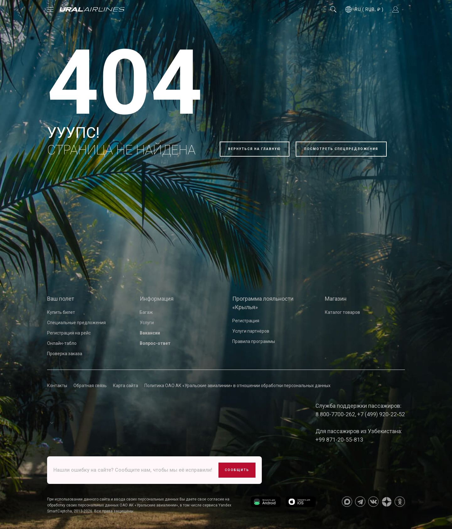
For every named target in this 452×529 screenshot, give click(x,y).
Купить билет (61, 312)
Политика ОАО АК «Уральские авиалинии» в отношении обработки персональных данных (237, 385)
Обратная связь (90, 385)
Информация (157, 298)
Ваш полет (60, 298)
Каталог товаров (342, 312)
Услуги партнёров (250, 331)
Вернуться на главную (254, 149)
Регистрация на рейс (69, 332)
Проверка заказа (64, 353)
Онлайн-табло (62, 343)
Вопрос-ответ (155, 343)
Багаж (146, 312)
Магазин (336, 298)
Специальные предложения (76, 322)
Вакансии (150, 332)
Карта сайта (125, 385)
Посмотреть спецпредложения (341, 149)
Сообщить (237, 470)
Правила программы (253, 341)
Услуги (147, 322)
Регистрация (245, 320)
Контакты (57, 385)
